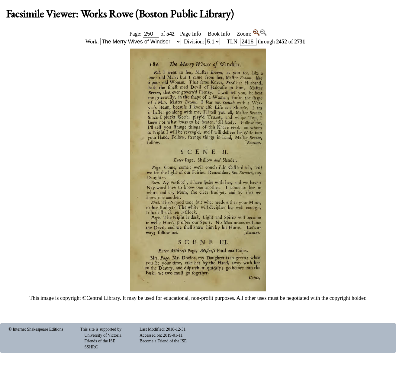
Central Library (103, 298)
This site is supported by (100, 329)
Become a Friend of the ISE (163, 341)
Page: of (152, 34)
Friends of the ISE (99, 341)
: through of (266, 42)
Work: (133, 42)
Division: (202, 42)
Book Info (219, 34)
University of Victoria (102, 335)
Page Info (190, 34)
